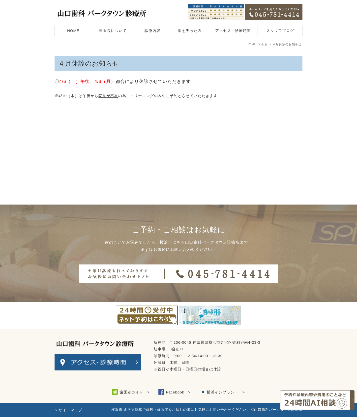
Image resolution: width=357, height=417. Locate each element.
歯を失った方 (190, 30)
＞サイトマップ (68, 410)
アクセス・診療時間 (233, 30)
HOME (73, 30)
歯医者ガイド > (134, 392)
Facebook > (178, 392)
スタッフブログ (280, 30)
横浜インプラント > (226, 392)
